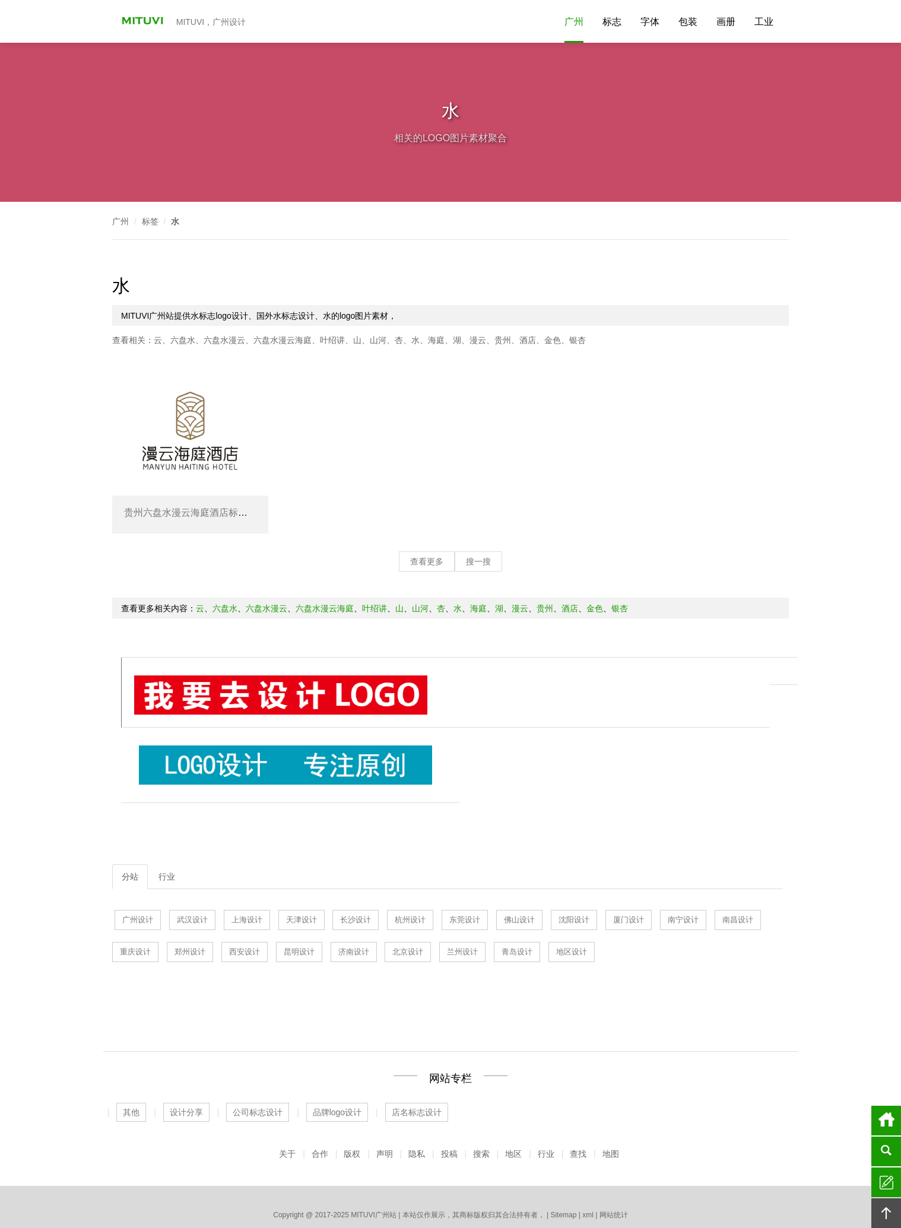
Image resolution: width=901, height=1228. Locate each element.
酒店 (527, 340)
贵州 (502, 340)
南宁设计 (683, 849)
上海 (330, 1187)
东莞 (411, 1187)
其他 (131, 1042)
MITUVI (139, 21)
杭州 (430, 1187)
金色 (552, 340)
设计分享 (186, 1042)
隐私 (416, 1084)
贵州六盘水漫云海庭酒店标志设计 (195, 512)
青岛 (390, 1187)
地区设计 (571, 881)
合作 (320, 1084)
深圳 (611, 1187)
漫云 (477, 340)
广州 (573, 22)
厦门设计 (628, 849)
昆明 (531, 1187)
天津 (370, 1187)
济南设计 (353, 881)
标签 (150, 221)
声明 (384, 1084)
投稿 (449, 1084)
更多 (631, 1187)
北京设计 (407, 881)
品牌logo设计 (337, 1042)
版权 (352, 1084)
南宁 (571, 1187)
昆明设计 (299, 881)
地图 (610, 1084)
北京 (511, 1187)
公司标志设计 (258, 1042)
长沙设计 (355, 849)
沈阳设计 (574, 849)
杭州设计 (410, 849)
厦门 (491, 1187)
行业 (166, 806)
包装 (687, 22)
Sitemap (563, 1145)
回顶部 (886, 1213)
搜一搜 (478, 561)
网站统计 (613, 1145)
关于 (287, 1084)
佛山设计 (519, 849)
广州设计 (137, 849)
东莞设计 (464, 849)
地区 (513, 1084)
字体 (649, 22)
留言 (886, 1182)
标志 (611, 22)
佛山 (450, 1187)
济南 (310, 1187)
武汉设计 (192, 849)
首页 (886, 1120)
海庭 (436, 340)
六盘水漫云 (224, 340)
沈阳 (471, 1187)
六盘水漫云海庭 (282, 340)
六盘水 (182, 340)
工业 (763, 22)
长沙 (551, 1187)
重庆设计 (135, 881)
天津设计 (301, 849)
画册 (725, 22)
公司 (452, 1161)
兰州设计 (462, 881)
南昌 (591, 1187)
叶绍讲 (332, 340)
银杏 (577, 340)
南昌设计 (737, 849)
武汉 (350, 1187)
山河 (378, 340)
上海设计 (246, 849)
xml (588, 1145)
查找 (578, 1084)
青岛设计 (517, 881)
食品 (472, 1161)
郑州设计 (190, 881)
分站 (130, 806)
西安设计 (244, 881)
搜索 (481, 1084)
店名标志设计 (417, 1042)
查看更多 (426, 561)
